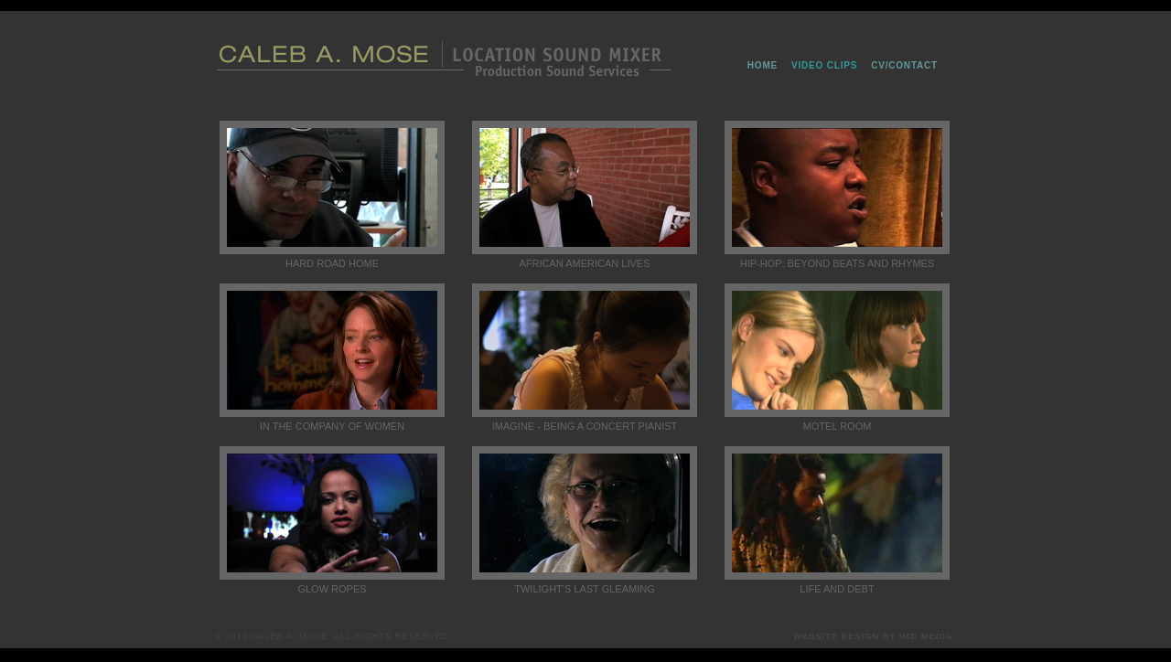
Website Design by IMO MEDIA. (874, 636)
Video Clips (824, 65)
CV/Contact (904, 65)
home (762, 65)
